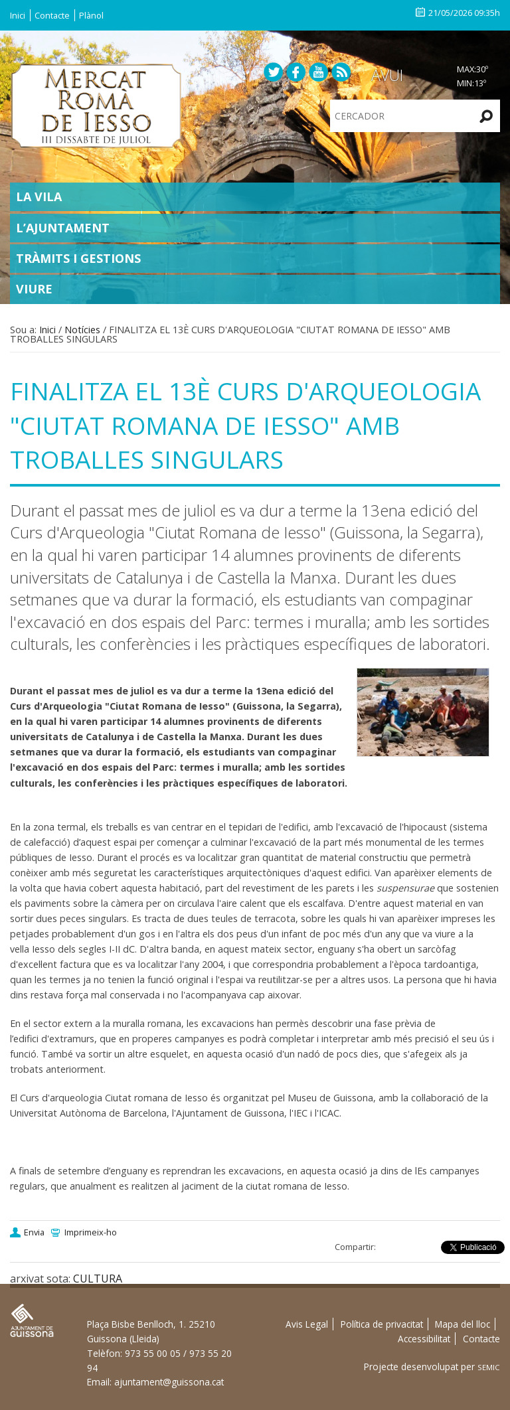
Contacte (52, 15)
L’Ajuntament (63, 228)
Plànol (91, 15)
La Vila (39, 196)
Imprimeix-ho (90, 1232)
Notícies (82, 329)
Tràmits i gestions (78, 258)
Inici (17, 15)
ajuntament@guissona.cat (169, 1381)
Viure (34, 289)
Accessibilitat (424, 1338)
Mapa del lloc (462, 1324)
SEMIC (488, 1367)
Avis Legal (307, 1324)
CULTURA (97, 1278)
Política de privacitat (382, 1324)
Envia (34, 1232)
